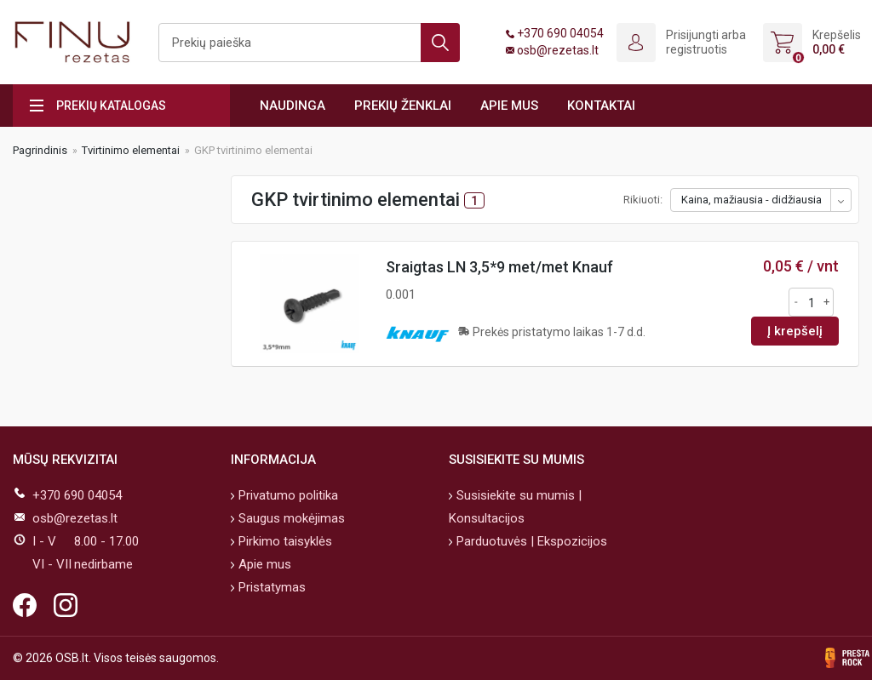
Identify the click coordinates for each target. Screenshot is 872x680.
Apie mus (509, 105)
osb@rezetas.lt (558, 50)
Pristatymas (270, 587)
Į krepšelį (795, 331)
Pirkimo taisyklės (283, 541)
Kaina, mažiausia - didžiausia (751, 199)
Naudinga (292, 105)
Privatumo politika (286, 495)
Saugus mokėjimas (290, 518)
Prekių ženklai (402, 105)
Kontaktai (601, 105)
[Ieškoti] (309, 42)
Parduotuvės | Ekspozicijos (530, 541)
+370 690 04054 (560, 33)
